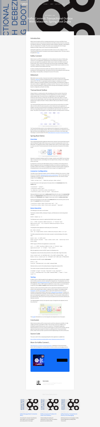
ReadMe (34, 313)
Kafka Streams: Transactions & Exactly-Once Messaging (69, 411)
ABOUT (51, 4)
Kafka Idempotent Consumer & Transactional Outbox (58, 132)
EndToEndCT (33, 287)
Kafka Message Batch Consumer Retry (28, 411)
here (38, 52)
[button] (46, 4)
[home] (24, 4)
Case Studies (58, 4)
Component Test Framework (56, 288)
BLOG (63, 4)
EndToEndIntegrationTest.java (43, 279)
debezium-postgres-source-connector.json (49, 174)
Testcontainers (43, 287)
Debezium (38, 79)
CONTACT (68, 4)
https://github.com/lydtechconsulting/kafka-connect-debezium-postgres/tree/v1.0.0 (47, 336)
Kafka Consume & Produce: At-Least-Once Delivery (48, 411)
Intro (40, 4)
